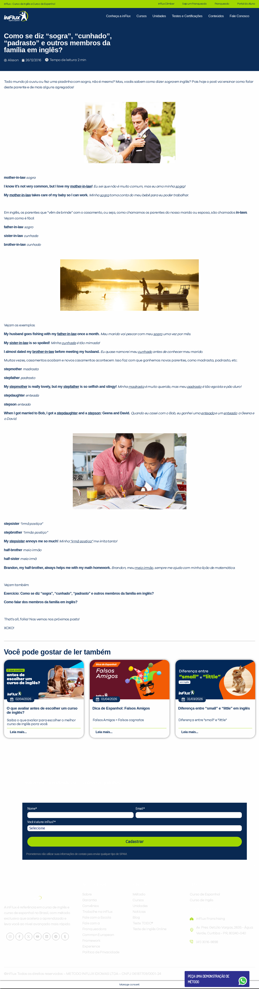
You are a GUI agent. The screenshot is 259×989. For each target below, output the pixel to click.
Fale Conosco (239, 16)
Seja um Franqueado (194, 4)
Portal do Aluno (246, 4)
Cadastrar (135, 842)
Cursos (142, 16)
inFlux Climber (166, 4)
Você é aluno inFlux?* (41, 822)
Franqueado (222, 4)
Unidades (159, 16)
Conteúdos (216, 16)
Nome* (32, 809)
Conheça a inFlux (118, 16)
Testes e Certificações (187, 16)
